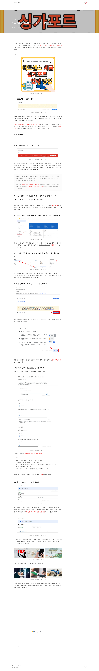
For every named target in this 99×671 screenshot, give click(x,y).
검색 (82, 3)
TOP (85, 666)
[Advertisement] (38, 606)
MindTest (16, 3)
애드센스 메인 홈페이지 (48, 205)
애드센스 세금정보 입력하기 (20, 134)
